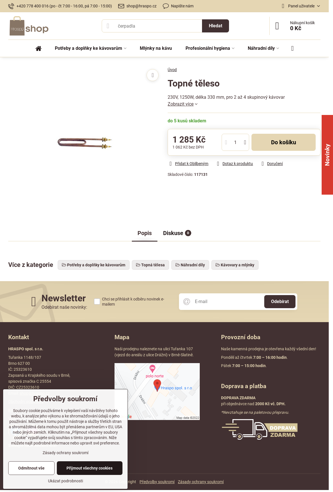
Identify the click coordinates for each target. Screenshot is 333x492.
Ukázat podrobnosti (65, 481)
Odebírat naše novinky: (64, 307)
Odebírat (280, 301)
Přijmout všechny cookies (89, 468)
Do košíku (283, 142)
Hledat (215, 25)
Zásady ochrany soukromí (201, 481)
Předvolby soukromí (157, 481)
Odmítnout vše (31, 468)
